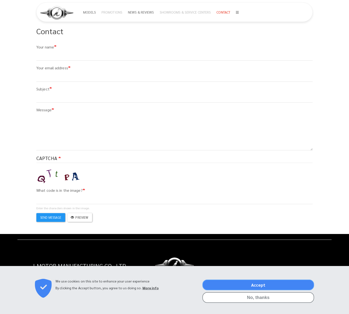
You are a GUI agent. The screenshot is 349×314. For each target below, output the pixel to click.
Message (44, 109)
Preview (79, 217)
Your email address (52, 67)
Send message (50, 217)
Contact (223, 12)
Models (89, 12)
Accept (258, 285)
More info (151, 288)
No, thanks (258, 297)
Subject (42, 88)
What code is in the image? (59, 190)
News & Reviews (141, 12)
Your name (45, 46)
